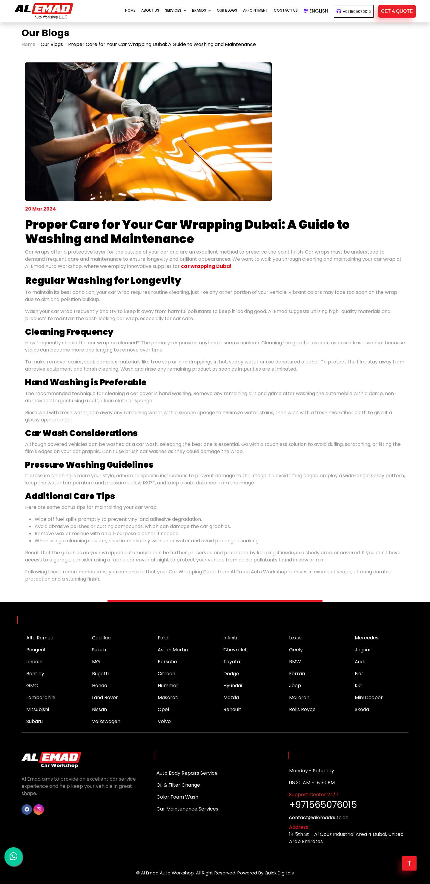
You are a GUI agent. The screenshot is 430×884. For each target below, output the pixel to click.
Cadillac (101, 637)
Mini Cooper (369, 697)
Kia (358, 685)
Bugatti (100, 673)
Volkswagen (106, 721)
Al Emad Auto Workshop (167, 873)
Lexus (295, 637)
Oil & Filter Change (178, 785)
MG (96, 661)
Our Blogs (227, 10)
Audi (360, 661)
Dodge (231, 673)
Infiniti (230, 637)
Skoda (362, 709)
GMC (32, 685)
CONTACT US (286, 10)
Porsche (167, 661)
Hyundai (232, 685)
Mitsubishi (37, 709)
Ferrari (297, 673)
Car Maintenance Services (187, 808)
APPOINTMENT (255, 10)
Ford (163, 637)
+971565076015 (357, 11)
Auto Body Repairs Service (187, 773)
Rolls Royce (302, 709)
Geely (296, 649)
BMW (295, 661)
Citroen (166, 673)
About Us (150, 10)
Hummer (168, 685)
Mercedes (366, 637)
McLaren (299, 697)
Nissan (99, 709)
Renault (232, 709)
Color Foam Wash (177, 797)
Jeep (295, 685)
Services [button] (173, 10)
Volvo (164, 721)
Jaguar (363, 649)
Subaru (34, 721)
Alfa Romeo (39, 637)
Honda (99, 685)
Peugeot (36, 649)
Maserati (168, 697)
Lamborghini (40, 697)
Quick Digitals (279, 873)
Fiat (359, 673)
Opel (163, 709)
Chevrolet (235, 649)
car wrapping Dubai (206, 266)
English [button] (316, 11)
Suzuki (99, 649)
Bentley (35, 673)
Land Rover (105, 697)
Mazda (231, 697)
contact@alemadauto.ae (318, 817)
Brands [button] (199, 10)
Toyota (231, 661)
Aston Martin (173, 649)
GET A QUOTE (397, 11)
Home (130, 10)
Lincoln (34, 661)
